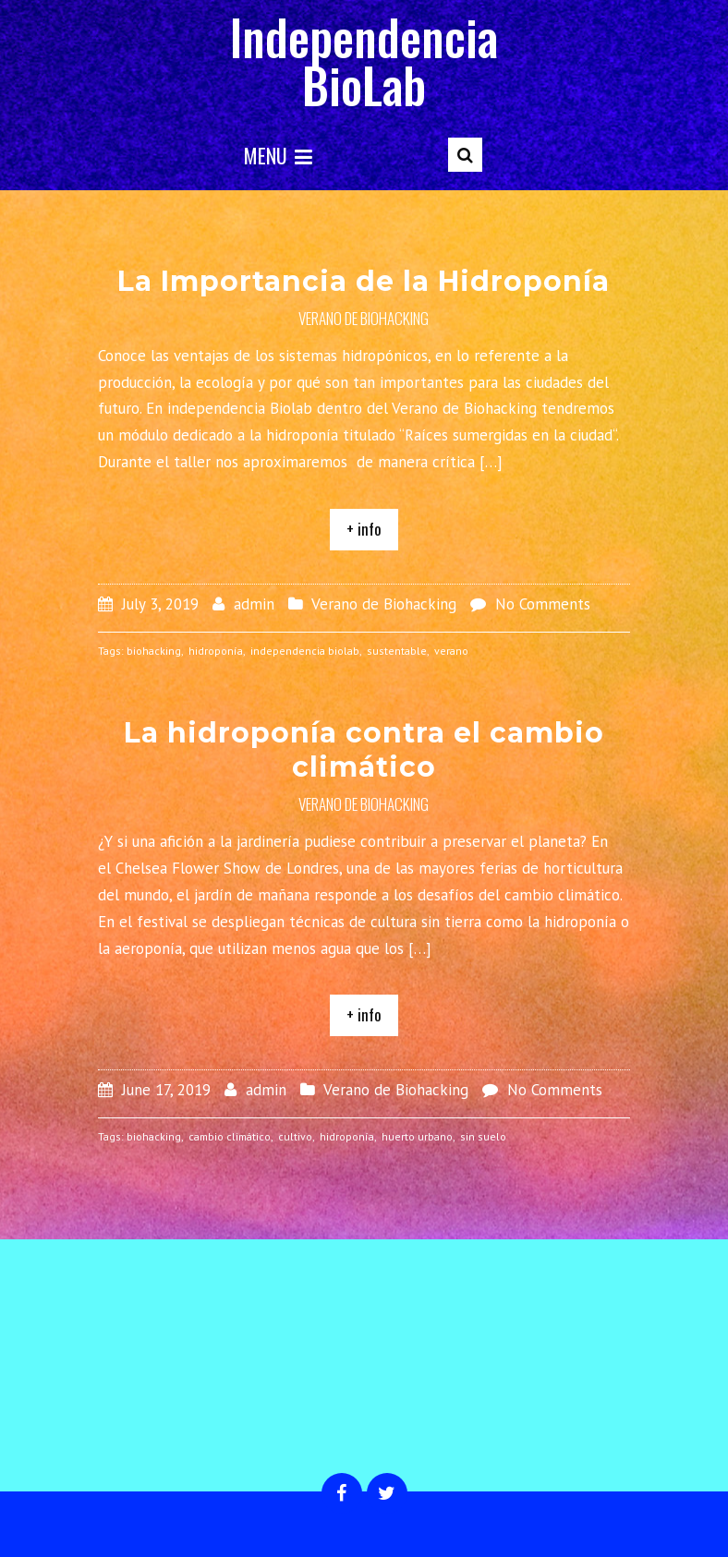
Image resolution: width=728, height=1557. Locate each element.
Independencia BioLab (364, 60)
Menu (278, 155)
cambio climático (229, 1136)
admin (254, 604)
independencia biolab (304, 651)
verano (451, 651)
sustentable (397, 651)
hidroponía (215, 651)
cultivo (295, 1136)
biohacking (154, 651)
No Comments (542, 604)
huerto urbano (417, 1136)
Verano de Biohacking (363, 318)
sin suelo (483, 1136)
